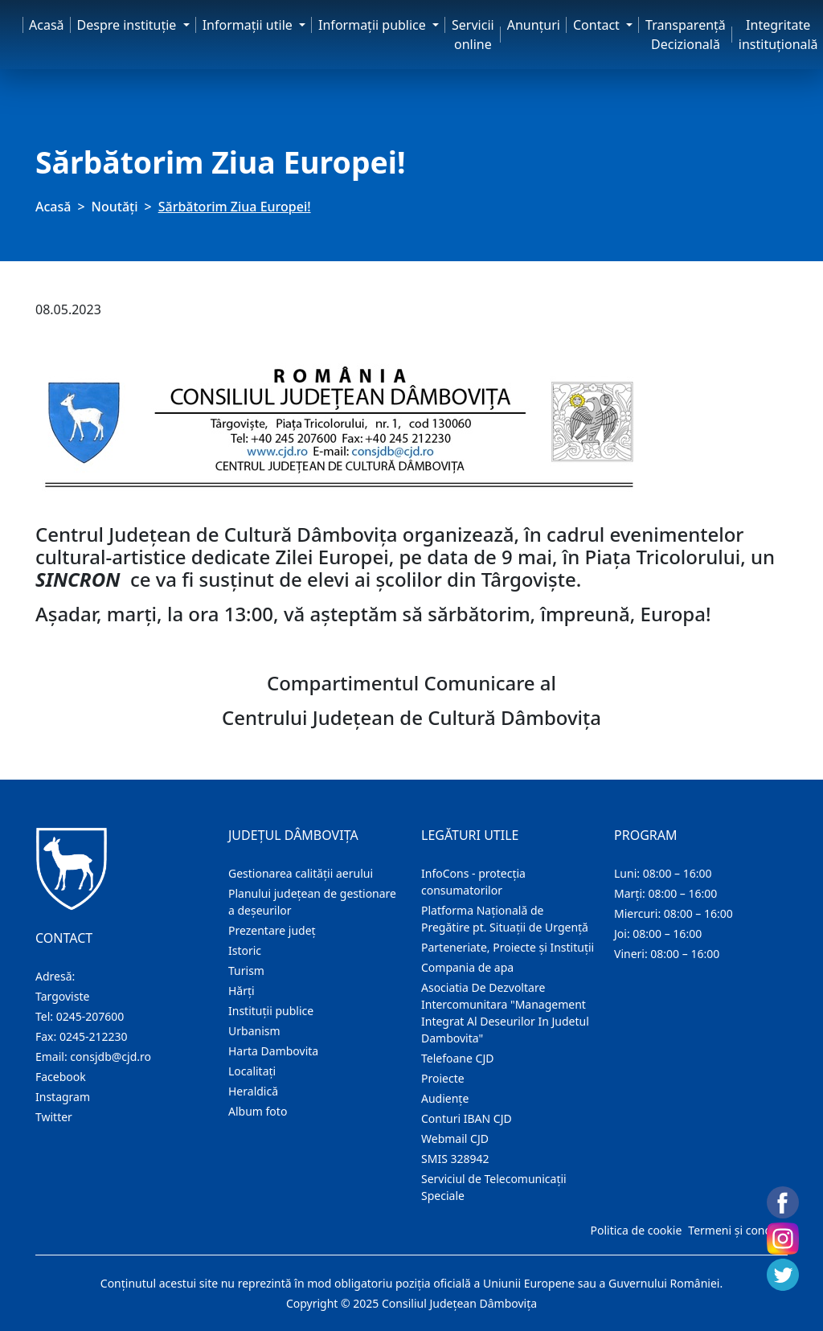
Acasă (46, 25)
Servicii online (473, 34)
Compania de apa (467, 967)
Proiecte (443, 1078)
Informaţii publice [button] (373, 25)
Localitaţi (252, 1071)
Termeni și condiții (736, 1230)
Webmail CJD (455, 1138)
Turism (246, 970)
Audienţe (445, 1098)
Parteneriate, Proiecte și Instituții (507, 947)
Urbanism (254, 1030)
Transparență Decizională (685, 34)
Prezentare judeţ (272, 930)
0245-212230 (93, 1036)
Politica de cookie (636, 1230)
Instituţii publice (270, 1010)
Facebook (60, 1076)
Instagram (62, 1096)
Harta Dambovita (273, 1051)
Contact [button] (598, 25)
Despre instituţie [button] (128, 25)
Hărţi (241, 990)
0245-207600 (90, 1016)
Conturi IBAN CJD (466, 1118)
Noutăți (115, 206)
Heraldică (253, 1091)
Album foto (257, 1111)
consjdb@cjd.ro (110, 1056)
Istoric (244, 950)
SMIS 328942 (455, 1158)
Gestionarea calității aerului (300, 873)
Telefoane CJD (457, 1058)
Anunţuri (533, 25)
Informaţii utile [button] (249, 25)
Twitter (53, 1116)
